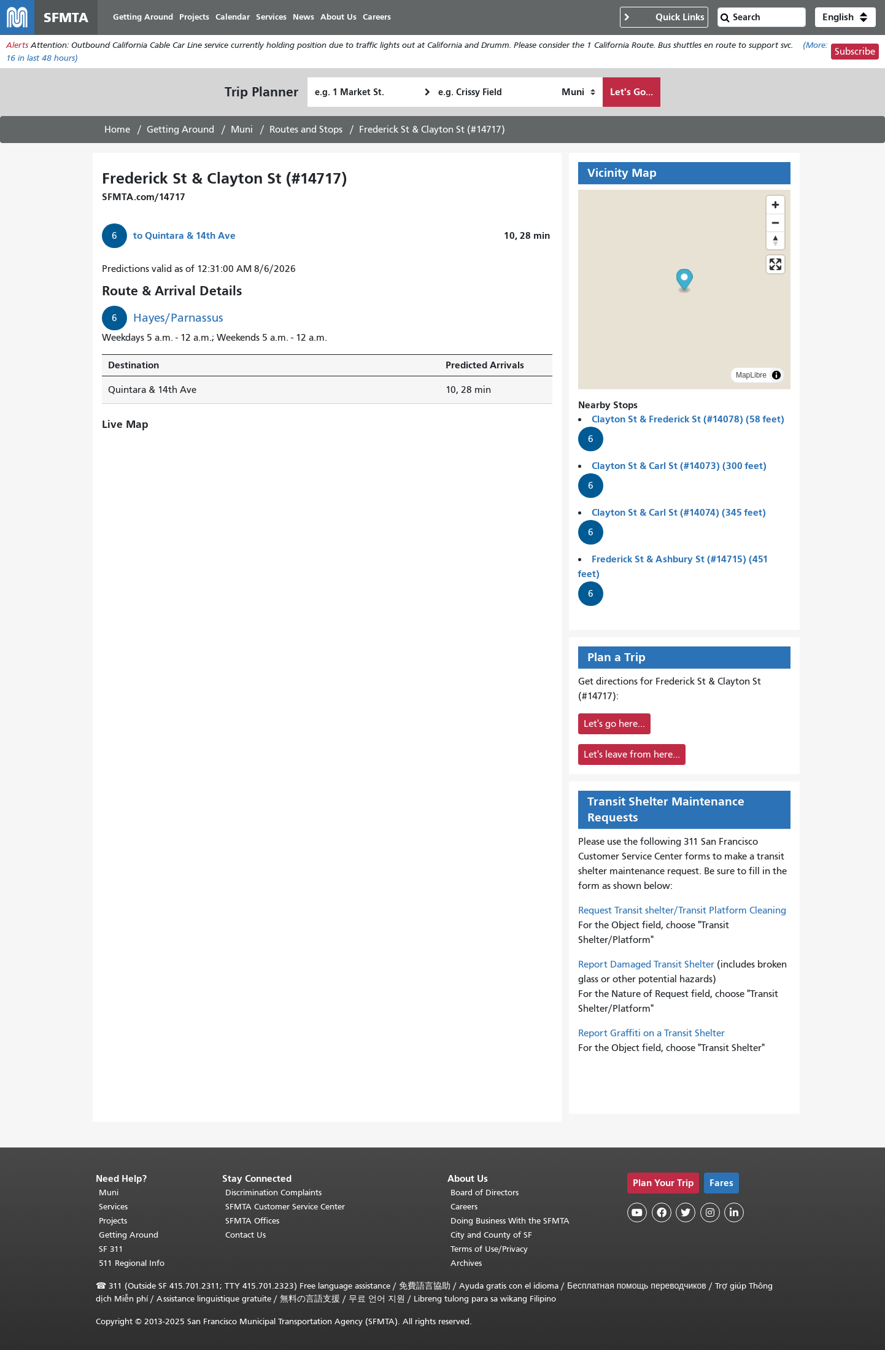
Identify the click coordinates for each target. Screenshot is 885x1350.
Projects (113, 1221)
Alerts (17, 45)
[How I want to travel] (578, 92)
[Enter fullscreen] (775, 264)
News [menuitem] (303, 17)
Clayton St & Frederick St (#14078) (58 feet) (688, 419)
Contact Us (245, 1235)
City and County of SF (491, 1235)
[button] (845, 17)
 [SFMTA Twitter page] (685, 1212)
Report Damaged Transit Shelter (646, 964)
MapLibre (751, 375)
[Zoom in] (775, 205)
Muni (242, 129)
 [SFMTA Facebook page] (662, 1212)
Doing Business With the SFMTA (510, 1221)
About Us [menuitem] (338, 17)
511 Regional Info (131, 1263)
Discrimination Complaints (273, 1192)
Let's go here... (614, 723)
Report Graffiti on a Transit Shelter (651, 1033)
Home (117, 129)
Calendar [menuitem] (232, 17)
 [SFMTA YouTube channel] (637, 1212)
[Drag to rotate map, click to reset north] (775, 240)
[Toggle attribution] (776, 375)
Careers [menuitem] (377, 17)
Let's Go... (631, 92)
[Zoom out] (775, 222)
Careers (463, 1206)
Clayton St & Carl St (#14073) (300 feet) (679, 465)
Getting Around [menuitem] (143, 17)
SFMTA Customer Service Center (285, 1206)
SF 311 (111, 1249)
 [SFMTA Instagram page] (710, 1212)
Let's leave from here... (632, 754)
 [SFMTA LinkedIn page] (734, 1212)
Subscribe (855, 51)
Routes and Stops (305, 129)
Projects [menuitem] (194, 17)
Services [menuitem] (271, 17)
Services (113, 1206)
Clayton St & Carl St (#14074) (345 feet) (679, 512)
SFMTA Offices (252, 1221)
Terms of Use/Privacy (489, 1249)
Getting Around (180, 129)
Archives (466, 1263)
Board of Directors (484, 1192)
